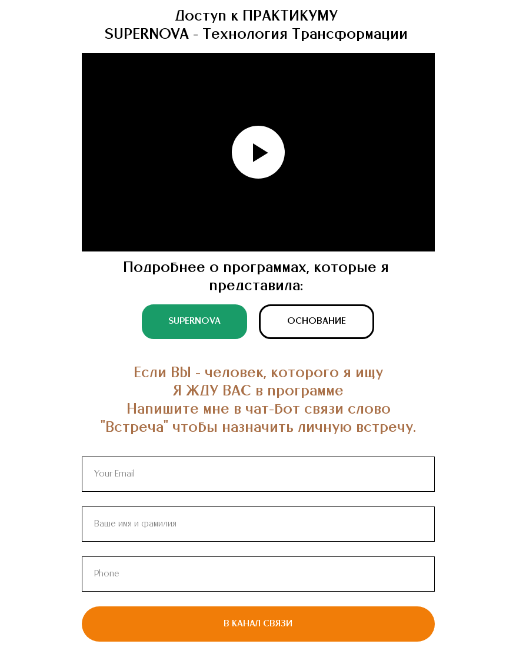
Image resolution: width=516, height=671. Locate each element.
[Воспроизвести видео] (258, 152)
